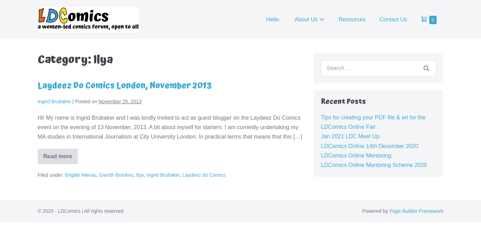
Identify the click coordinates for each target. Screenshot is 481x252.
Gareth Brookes (116, 175)
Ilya (140, 175)
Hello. (273, 19)
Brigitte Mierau (80, 175)
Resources (352, 19)
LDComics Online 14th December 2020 (369, 146)
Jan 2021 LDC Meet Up (350, 136)
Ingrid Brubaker (163, 175)
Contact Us (393, 19)
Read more (60, 158)
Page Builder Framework (416, 211)
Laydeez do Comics (204, 175)
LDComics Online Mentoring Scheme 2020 (374, 165)
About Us (310, 19)
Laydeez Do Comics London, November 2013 (125, 85)
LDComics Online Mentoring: (356, 156)
